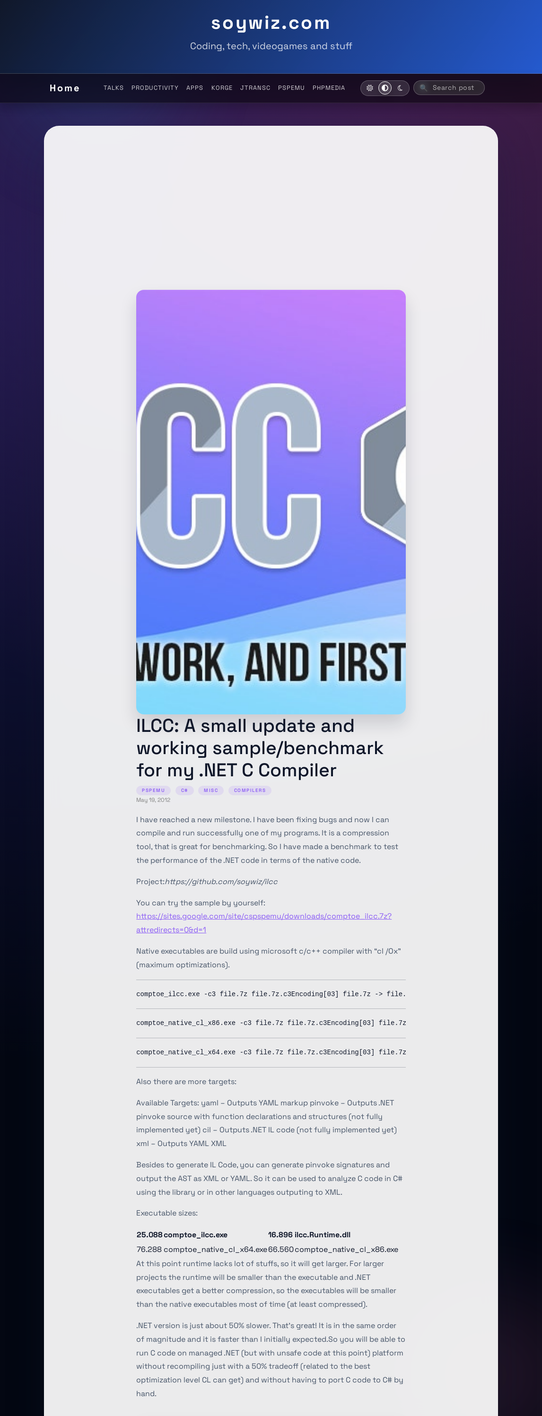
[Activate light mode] (369, 88)
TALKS (114, 88)
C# (184, 790)
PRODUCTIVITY (155, 88)
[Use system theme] (385, 88)
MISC (211, 790)
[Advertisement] (271, 219)
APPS (194, 88)
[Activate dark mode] (400, 88)
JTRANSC (255, 88)
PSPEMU (291, 88)
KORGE (222, 88)
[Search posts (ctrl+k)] (449, 87)
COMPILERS (250, 790)
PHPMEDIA (329, 88)
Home (65, 88)
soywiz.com (271, 22)
